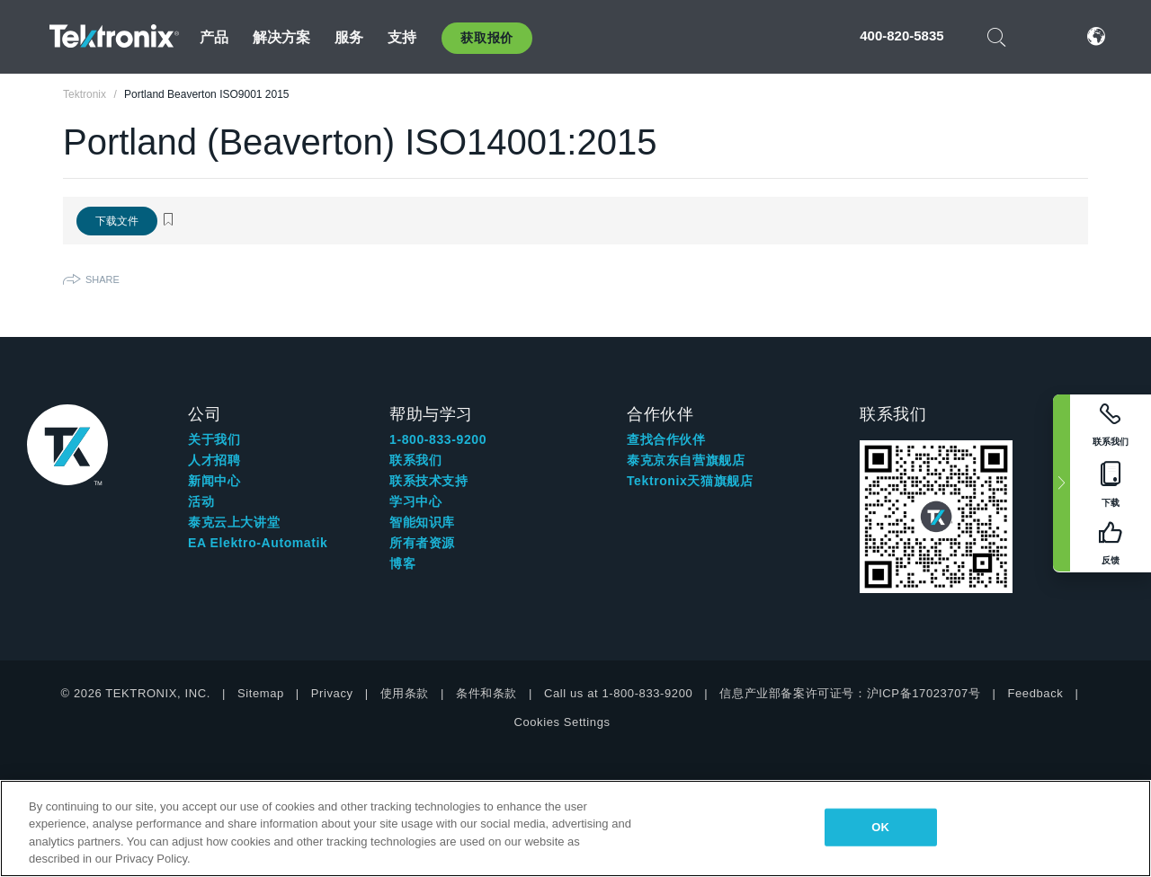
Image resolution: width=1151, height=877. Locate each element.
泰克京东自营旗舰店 (686, 460)
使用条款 (404, 693)
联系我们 (415, 460)
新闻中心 (214, 481)
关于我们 (214, 439)
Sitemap (260, 693)
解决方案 (282, 37)
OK (880, 827)
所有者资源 (422, 543)
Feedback (1035, 693)
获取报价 (486, 38)
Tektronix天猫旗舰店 (690, 481)
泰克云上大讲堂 (234, 522)
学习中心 (415, 501)
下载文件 (116, 221)
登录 (1042, 36)
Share (102, 279)
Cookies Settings (561, 722)
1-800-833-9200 (437, 439)
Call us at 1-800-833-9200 (618, 693)
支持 (402, 37)
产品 (214, 37)
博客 (402, 563)
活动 (201, 501)
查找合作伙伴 (666, 439)
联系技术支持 (428, 481)
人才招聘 (214, 460)
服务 (349, 37)
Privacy (332, 693)
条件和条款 (486, 693)
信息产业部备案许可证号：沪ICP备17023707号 (849, 693)
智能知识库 (422, 522)
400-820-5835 (901, 35)
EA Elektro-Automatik (257, 543)
